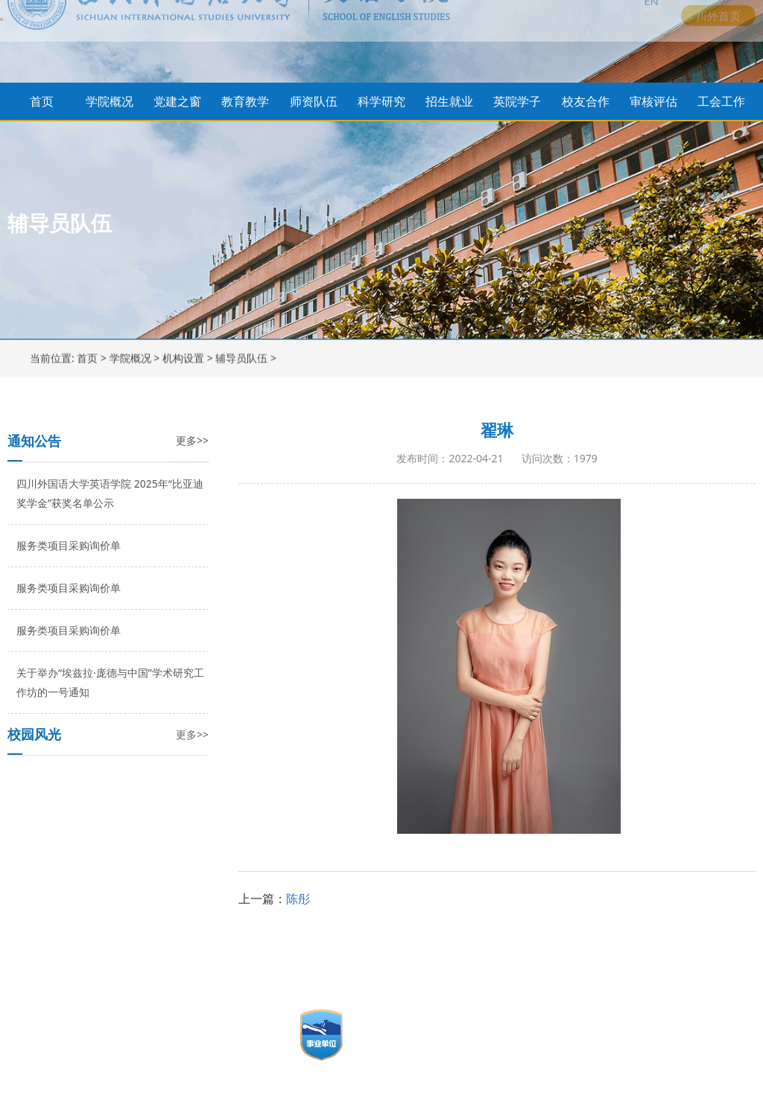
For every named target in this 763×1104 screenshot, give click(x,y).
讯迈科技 (83, 1076)
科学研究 (381, 76)
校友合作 (586, 76)
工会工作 (721, 76)
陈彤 (298, 898)
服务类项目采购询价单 (68, 545)
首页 (42, 76)
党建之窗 (177, 76)
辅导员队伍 (241, 359)
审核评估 (653, 76)
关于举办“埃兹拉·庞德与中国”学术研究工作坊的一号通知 (110, 682)
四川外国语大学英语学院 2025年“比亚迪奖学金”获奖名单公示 (109, 493)
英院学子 (517, 76)
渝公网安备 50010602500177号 (98, 1052)
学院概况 (109, 76)
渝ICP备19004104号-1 (60, 1028)
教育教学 (245, 76)
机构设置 (183, 359)
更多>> (192, 440)
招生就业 (449, 76)
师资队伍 (314, 76)
